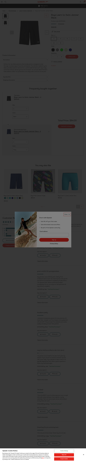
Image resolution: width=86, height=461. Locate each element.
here (43, 457)
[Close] (83, 454)
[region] (43, 454)
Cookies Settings (64, 450)
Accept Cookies (64, 458)
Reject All (64, 454)
